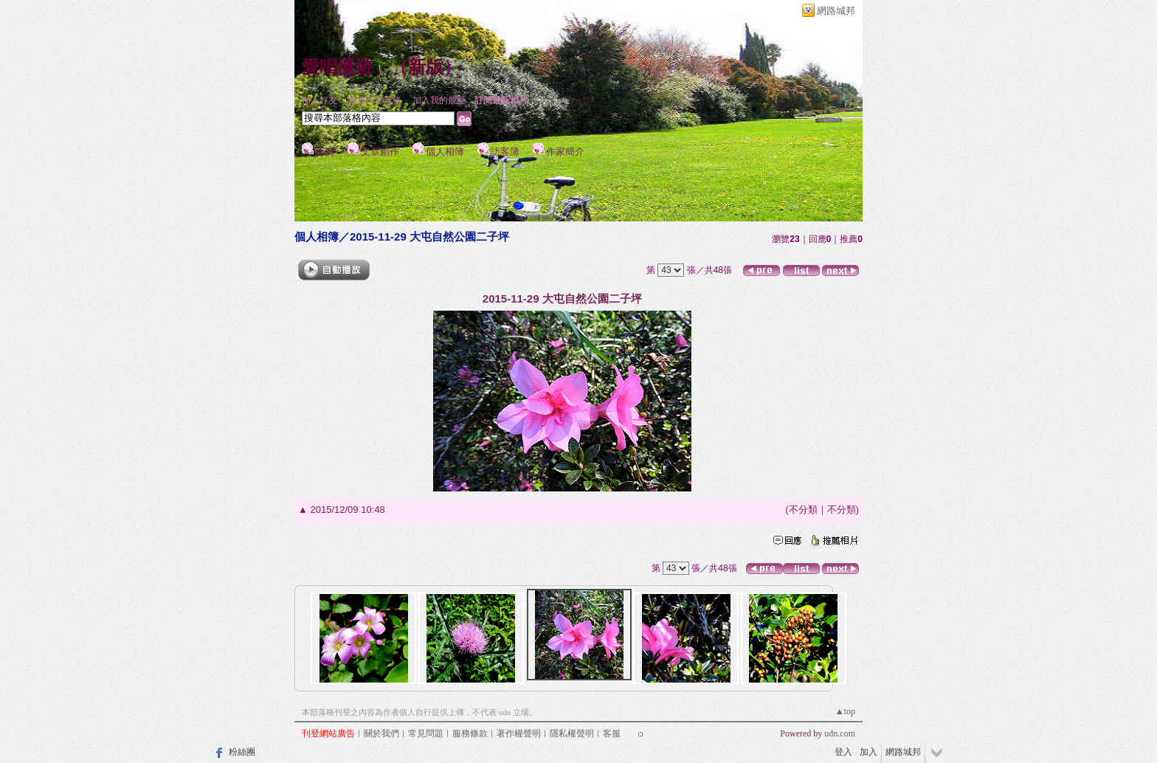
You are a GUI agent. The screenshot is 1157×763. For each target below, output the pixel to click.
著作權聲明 (519, 733)
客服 (612, 733)
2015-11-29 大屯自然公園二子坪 (429, 236)
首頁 (324, 151)
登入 (843, 752)
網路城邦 (836, 10)
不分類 (803, 509)
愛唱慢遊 (337, 67)
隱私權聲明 (572, 733)
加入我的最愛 (439, 100)
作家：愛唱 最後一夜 (343, 88)
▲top (845, 711)
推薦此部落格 (374, 100)
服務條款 (470, 733)
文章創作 (380, 151)
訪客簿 (505, 151)
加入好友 (319, 100)
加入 (868, 752)
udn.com (839, 733)
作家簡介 (565, 151)
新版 (425, 67)
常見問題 (425, 733)
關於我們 (381, 733)
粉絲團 (242, 752)
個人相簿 (445, 151)
